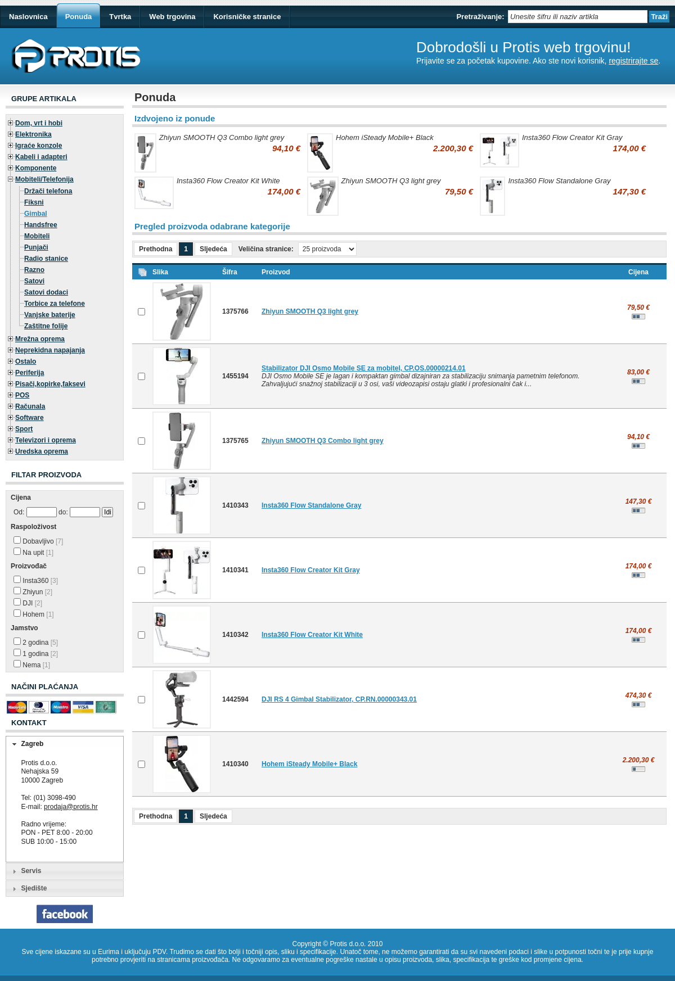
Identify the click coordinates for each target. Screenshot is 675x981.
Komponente (35, 168)
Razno (34, 270)
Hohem (34, 614)
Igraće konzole (38, 146)
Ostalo (25, 361)
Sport (24, 429)
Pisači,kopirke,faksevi (50, 384)
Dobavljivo (38, 541)
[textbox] (577, 16)
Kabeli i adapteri (41, 157)
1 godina (36, 654)
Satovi (34, 281)
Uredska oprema (41, 451)
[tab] (65, 744)
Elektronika (33, 134)
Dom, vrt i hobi (38, 123)
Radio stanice (46, 259)
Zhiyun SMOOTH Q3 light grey (391, 181)
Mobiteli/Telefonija (44, 179)
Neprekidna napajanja (50, 350)
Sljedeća (213, 249)
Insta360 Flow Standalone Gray (559, 181)
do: (63, 512)
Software (29, 418)
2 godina (36, 643)
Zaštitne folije (46, 326)
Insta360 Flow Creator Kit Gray (572, 137)
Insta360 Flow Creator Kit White (228, 181)
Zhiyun (33, 592)
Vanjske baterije (49, 315)
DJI (28, 603)
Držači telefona (48, 191)
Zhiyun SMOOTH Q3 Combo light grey (222, 137)
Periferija (29, 373)
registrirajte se (633, 60)
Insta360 (36, 581)
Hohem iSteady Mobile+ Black (385, 137)
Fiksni (34, 202)
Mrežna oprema (40, 339)
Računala (30, 406)
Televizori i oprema (45, 440)
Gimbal (35, 214)
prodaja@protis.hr (71, 807)
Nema (32, 665)
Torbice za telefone (54, 304)
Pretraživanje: (480, 16)
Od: (19, 512)
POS (22, 395)
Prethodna (155, 249)
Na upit (33, 553)
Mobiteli (37, 236)
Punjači (36, 247)
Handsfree (40, 225)
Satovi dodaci (46, 292)
